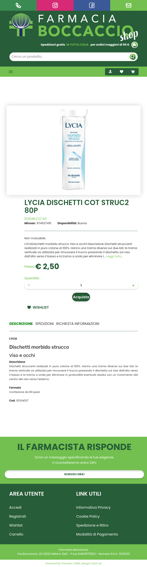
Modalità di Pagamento (97, 534)
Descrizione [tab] (21, 323)
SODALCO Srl (35, 218)
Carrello (16, 534)
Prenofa (66, 563)
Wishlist (16, 525)
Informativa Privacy (93, 507)
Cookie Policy (88, 516)
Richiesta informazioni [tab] (77, 323)
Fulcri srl (96, 563)
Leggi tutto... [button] (114, 256)
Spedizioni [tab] (44, 323)
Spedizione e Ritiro (92, 525)
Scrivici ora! (74, 474)
